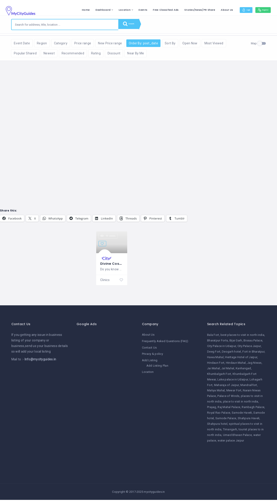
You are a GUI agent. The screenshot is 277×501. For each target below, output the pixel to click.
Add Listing (150, 361)
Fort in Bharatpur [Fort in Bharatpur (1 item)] (253, 353)
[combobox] (65, 24)
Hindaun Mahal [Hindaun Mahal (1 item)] (236, 364)
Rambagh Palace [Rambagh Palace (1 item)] (253, 409)
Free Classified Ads (154, 10)
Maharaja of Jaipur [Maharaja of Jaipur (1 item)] (226, 386)
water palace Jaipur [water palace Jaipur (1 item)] (231, 442)
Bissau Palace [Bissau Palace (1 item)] (253, 342)
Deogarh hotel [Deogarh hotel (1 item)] (231, 353)
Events (131, 10)
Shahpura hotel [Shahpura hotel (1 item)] (217, 425)
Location (113, 10)
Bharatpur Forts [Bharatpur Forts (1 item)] (217, 342)
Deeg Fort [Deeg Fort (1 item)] (214, 353)
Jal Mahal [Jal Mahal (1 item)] (227, 370)
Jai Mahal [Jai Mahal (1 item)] (213, 370)
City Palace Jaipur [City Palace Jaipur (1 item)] (249, 347)
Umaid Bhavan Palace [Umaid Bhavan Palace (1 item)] (237, 436)
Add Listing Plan (157, 366)
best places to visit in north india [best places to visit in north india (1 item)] (242, 336)
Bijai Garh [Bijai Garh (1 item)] (235, 342)
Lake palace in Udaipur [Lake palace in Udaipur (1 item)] (232, 381)
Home (74, 10)
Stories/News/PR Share (188, 10)
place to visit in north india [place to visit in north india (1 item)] (240, 403)
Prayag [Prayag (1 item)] (211, 409)
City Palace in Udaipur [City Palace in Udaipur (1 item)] (221, 347)
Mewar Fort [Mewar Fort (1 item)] (234, 392)
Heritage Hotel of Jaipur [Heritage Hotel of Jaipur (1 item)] (241, 358)
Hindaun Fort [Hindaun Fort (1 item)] (215, 364)
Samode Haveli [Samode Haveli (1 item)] (242, 414)
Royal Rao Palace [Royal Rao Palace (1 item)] (218, 414)
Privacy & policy (152, 355)
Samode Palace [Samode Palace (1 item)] (225, 419)
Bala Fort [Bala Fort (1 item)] (213, 336)
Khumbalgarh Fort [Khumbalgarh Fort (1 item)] (219, 375)
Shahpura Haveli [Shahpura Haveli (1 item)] (248, 419)
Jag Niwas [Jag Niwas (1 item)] (254, 364)
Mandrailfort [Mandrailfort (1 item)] (248, 386)
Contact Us (149, 349)
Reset (50, 40)
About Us (215, 10)
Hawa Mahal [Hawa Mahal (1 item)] (215, 358)
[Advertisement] (106, 401)
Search (131, 24)
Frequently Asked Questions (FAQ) (165, 342)
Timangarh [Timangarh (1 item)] (230, 431)
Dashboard (91, 10)
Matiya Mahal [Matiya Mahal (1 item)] (216, 392)
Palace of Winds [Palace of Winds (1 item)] (228, 397)
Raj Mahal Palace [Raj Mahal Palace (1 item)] (229, 409)
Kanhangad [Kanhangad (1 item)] (243, 370)
